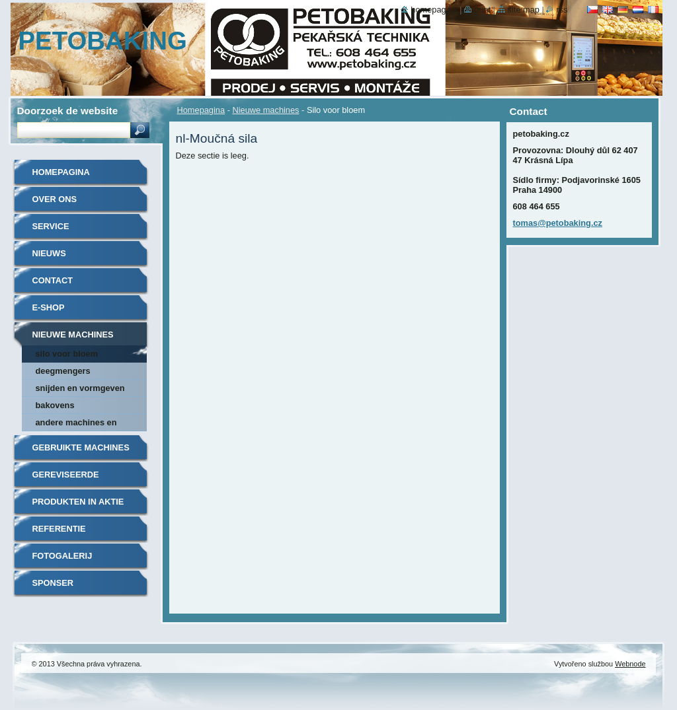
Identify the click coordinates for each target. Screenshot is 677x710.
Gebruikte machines (81, 447)
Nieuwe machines (265, 110)
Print (482, 10)
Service (50, 226)
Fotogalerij (62, 556)
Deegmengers (63, 371)
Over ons (54, 199)
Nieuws (49, 253)
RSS (561, 10)
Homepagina (201, 110)
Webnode (630, 664)
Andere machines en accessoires (76, 424)
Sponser (53, 583)
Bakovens (55, 405)
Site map (523, 10)
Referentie (59, 529)
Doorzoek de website (67, 110)
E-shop (48, 307)
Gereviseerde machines (65, 479)
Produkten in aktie (78, 502)
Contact (52, 280)
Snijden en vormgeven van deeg (80, 390)
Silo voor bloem (67, 354)
